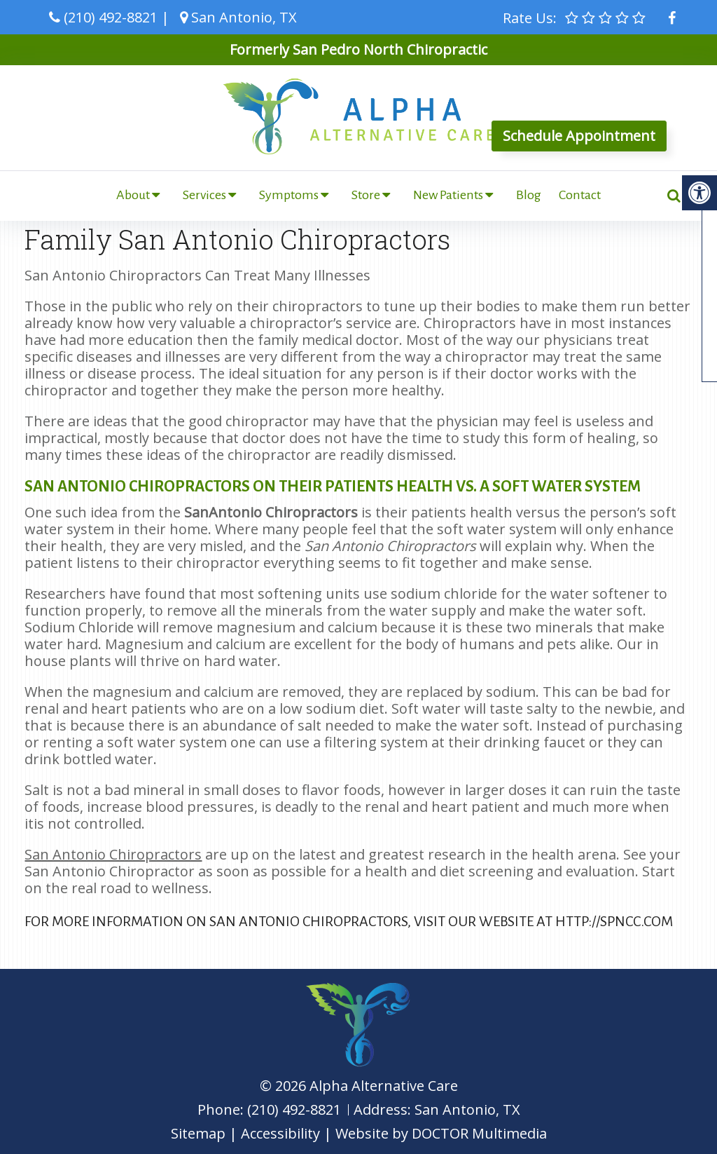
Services (204, 195)
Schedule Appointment (579, 135)
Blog (528, 195)
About (133, 195)
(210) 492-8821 (111, 17)
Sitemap (198, 1133)
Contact (580, 195)
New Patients (448, 195)
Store (365, 195)
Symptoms (289, 195)
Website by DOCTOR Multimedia (441, 1133)
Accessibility (280, 1133)
